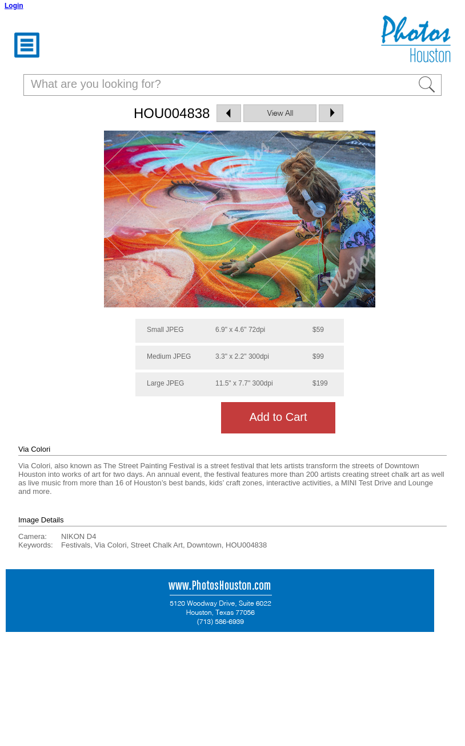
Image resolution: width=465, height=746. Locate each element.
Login (14, 6)
